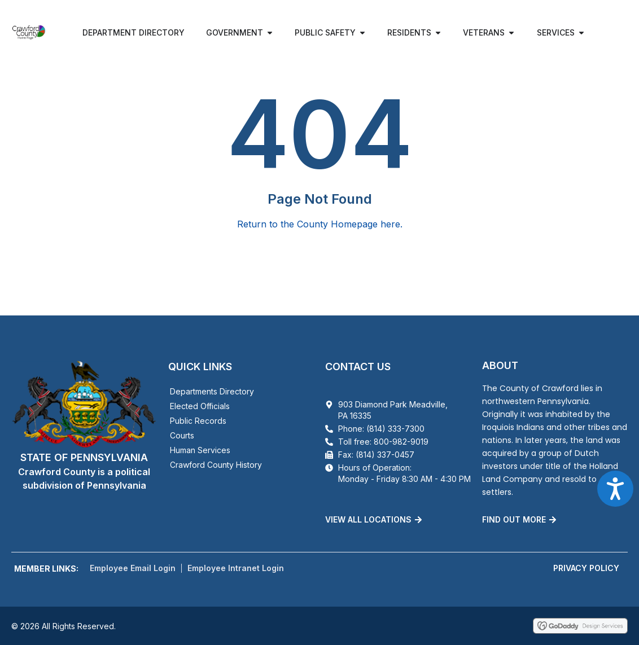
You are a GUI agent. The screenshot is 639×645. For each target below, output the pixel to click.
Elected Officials (200, 406)
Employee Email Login (133, 568)
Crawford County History (216, 465)
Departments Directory (212, 391)
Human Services (200, 450)
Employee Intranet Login (235, 568)
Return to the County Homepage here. (319, 224)
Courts (182, 435)
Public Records (198, 420)
